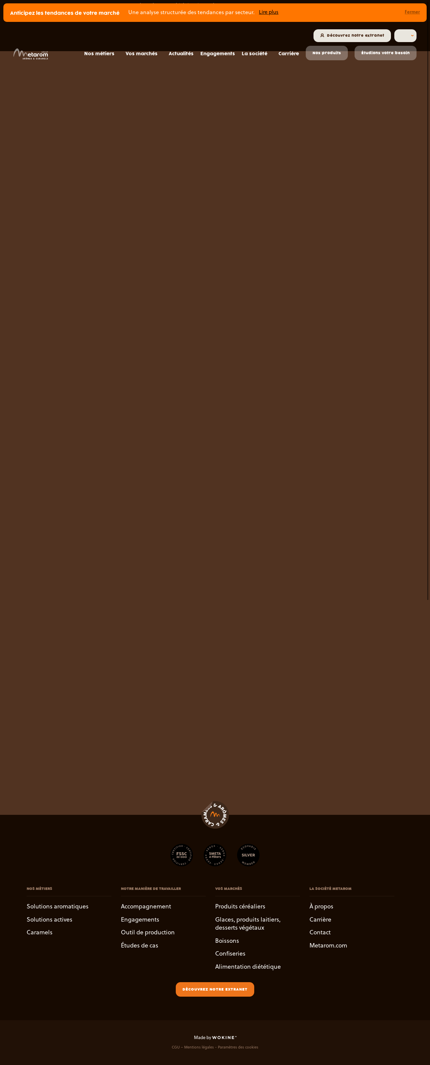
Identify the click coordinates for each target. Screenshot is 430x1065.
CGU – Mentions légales (193, 1047)
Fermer (412, 11)
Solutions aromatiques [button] (58, 906)
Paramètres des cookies (238, 1047)
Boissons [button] (227, 940)
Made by (215, 1037)
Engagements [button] (140, 919)
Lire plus (268, 11)
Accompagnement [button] (146, 906)
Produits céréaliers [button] (240, 906)
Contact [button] (320, 932)
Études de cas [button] (139, 945)
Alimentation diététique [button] (248, 966)
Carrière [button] (320, 919)
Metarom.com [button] (328, 945)
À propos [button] (321, 906)
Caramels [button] (40, 932)
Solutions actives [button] (49, 919)
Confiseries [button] (230, 953)
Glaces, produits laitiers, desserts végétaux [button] (247, 923)
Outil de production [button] (148, 932)
